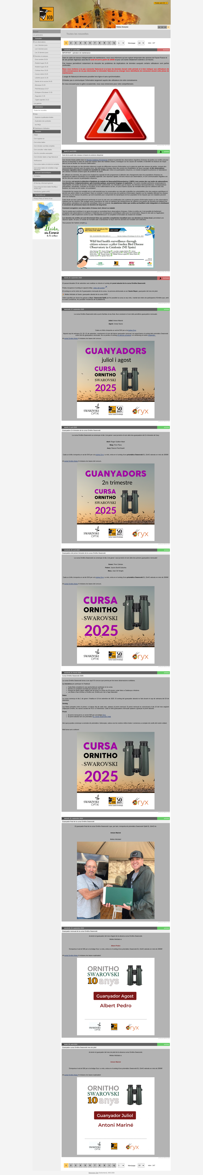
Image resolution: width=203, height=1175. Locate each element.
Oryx (104, 715)
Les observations (39, 42)
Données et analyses (40, 56)
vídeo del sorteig (100, 288)
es (162, 27)
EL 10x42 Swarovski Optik (102, 716)
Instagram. (152, 335)
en (165, 27)
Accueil (35, 32)
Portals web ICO (160, 3)
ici (86, 223)
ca (159, 27)
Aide (35, 114)
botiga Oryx (132, 330)
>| (114, 43)
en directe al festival (124, 335)
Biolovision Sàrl (93, 1173)
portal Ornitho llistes (71, 338)
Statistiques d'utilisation (41, 128)
